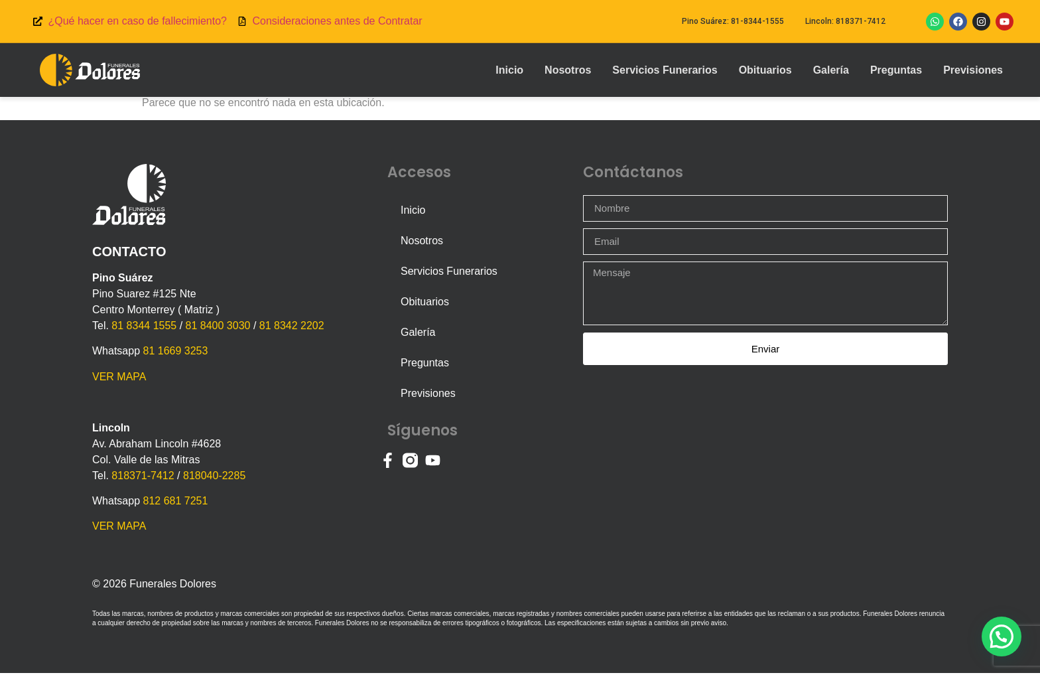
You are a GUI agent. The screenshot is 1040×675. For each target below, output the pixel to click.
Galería (831, 70)
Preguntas (896, 70)
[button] (1001, 634)
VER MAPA (119, 378)
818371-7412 (142, 477)
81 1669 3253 (175, 352)
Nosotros (568, 70)
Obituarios (765, 70)
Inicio (509, 70)
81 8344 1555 (143, 327)
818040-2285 (214, 477)
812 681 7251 (175, 502)
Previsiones (973, 70)
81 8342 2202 (291, 327)
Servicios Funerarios (664, 70)
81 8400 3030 (218, 327)
